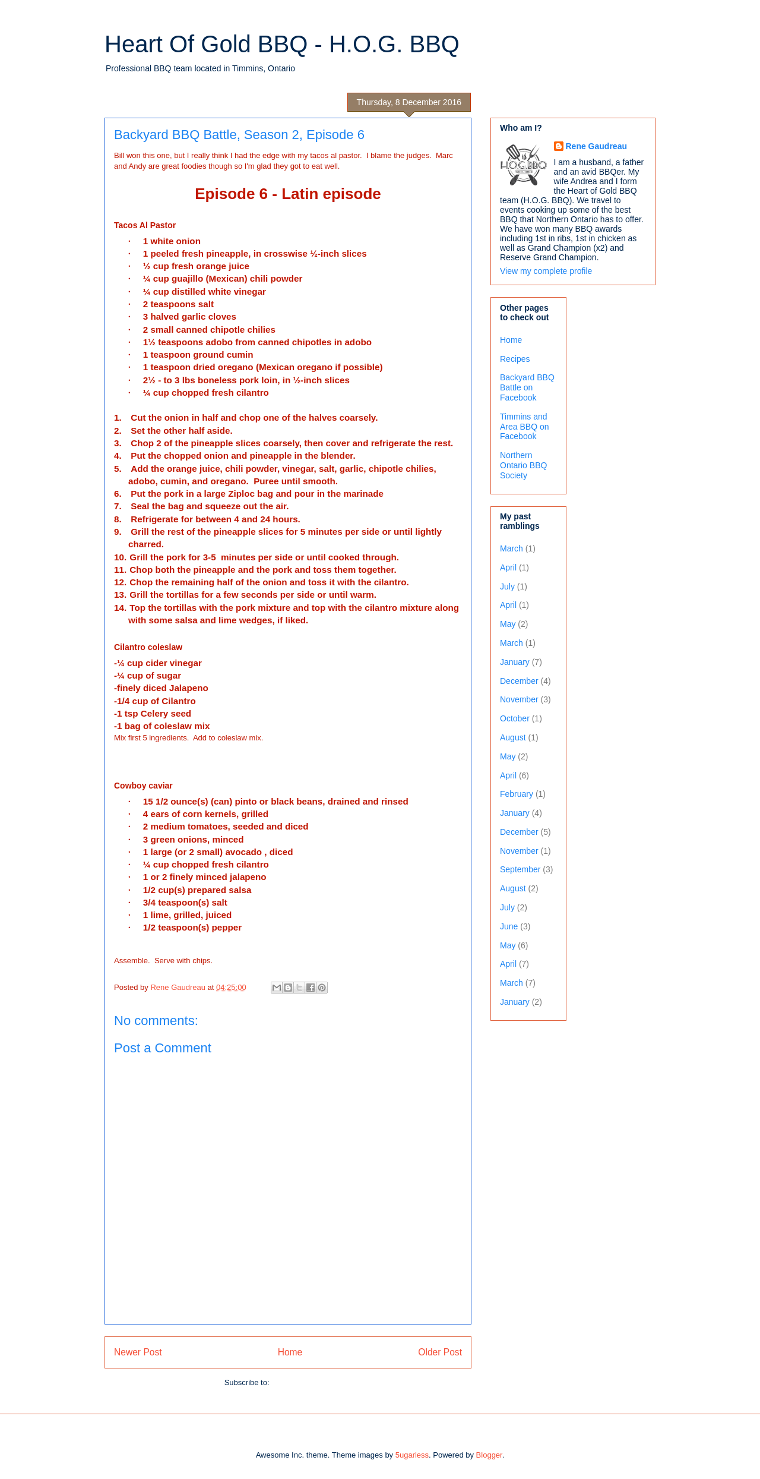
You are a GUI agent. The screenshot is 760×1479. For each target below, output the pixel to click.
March (511, 548)
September (520, 869)
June (509, 926)
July (507, 586)
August (513, 737)
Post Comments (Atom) (311, 1382)
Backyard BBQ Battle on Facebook (527, 387)
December (519, 681)
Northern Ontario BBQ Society (523, 465)
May (507, 624)
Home (290, 1352)
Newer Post (138, 1352)
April (508, 567)
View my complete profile (546, 271)
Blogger (489, 1454)
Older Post (440, 1352)
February (516, 794)
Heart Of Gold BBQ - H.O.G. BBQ (282, 44)
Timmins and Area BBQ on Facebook (524, 427)
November (519, 699)
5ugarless (412, 1454)
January (515, 662)
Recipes (515, 359)
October (515, 718)
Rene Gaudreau (596, 146)
